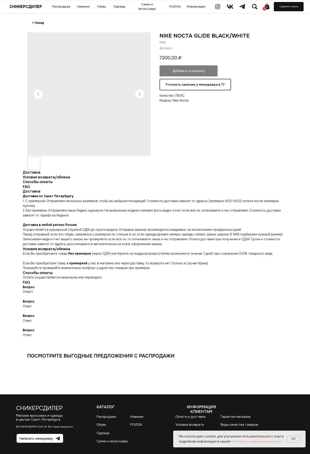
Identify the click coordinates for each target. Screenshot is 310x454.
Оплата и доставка (190, 417)
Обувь (101, 425)
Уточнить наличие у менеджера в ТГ (195, 85)
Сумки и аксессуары (112, 441)
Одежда (103, 433)
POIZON (136, 425)
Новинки (136, 417)
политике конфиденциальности (256, 441)
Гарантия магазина (235, 417)
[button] (289, 6)
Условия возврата (189, 425)
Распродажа (106, 417)
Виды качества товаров (239, 425)
